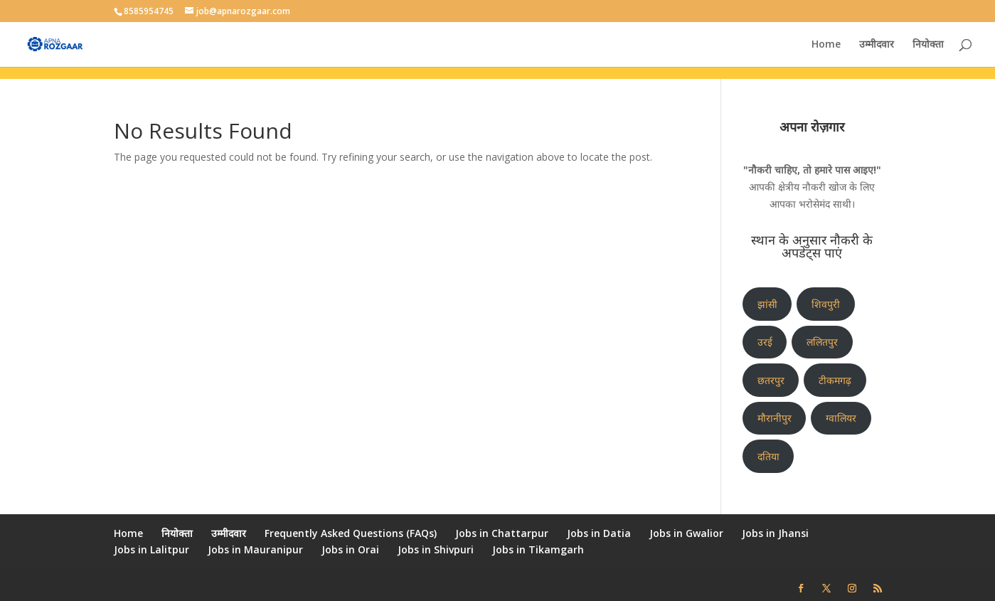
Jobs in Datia (599, 533)
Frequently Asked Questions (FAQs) (351, 533)
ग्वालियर (841, 418)
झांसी (767, 304)
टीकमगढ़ (835, 380)
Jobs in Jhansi (775, 533)
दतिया (768, 456)
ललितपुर (822, 342)
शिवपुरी (826, 304)
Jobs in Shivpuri (436, 549)
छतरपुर (770, 380)
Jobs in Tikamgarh (538, 549)
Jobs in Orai (350, 549)
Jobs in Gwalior (686, 533)
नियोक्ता (928, 44)
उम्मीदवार (876, 44)
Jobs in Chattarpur (501, 533)
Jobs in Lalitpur (151, 549)
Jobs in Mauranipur (255, 549)
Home (826, 44)
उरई (764, 342)
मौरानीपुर (774, 418)
